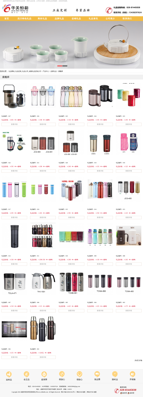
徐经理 (130, 393)
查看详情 (14, 124)
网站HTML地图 (91, 392)
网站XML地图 (81, 392)
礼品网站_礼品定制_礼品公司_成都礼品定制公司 (25, 71)
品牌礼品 (54, 71)
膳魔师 (60, 71)
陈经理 (123, 393)
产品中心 (46, 71)
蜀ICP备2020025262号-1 (68, 392)
